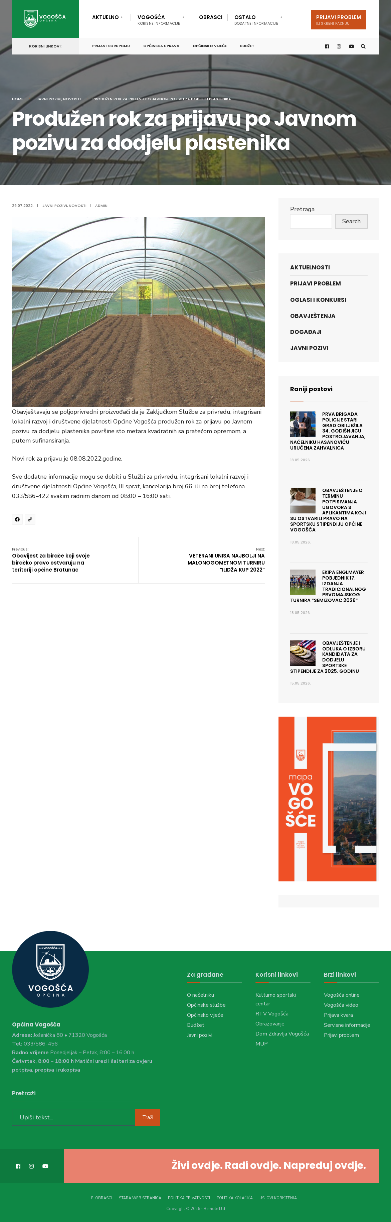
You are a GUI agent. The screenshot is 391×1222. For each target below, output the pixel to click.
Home (17, 99)
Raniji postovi (311, 389)
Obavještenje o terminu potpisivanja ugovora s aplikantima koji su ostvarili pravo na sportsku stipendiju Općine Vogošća (328, 510)
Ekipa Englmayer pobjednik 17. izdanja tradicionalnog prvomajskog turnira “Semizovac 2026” (328, 586)
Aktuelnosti (310, 267)
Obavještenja (313, 316)
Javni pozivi (49, 99)
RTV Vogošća (271, 1013)
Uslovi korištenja (278, 1198)
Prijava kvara (338, 1015)
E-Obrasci (101, 1198)
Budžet (247, 45)
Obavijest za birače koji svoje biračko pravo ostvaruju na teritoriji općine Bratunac (51, 559)
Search (351, 221)
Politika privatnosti (189, 1198)
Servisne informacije (347, 1025)
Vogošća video (341, 1005)
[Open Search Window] (363, 46)
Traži (147, 1117)
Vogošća (159, 20)
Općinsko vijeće (210, 45)
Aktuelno (105, 17)
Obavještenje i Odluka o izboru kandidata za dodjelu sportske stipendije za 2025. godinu (328, 657)
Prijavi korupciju (111, 45)
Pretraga (302, 209)
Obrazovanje (269, 1023)
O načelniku (200, 995)
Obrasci (210, 17)
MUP (261, 1044)
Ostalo (256, 20)
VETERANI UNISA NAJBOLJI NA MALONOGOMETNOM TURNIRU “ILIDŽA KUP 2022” (226, 559)
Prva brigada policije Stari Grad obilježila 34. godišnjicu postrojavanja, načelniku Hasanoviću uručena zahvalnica (328, 431)
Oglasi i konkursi (318, 300)
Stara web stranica (140, 1198)
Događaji (306, 332)
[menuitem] (111, 16)
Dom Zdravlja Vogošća (282, 1033)
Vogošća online (342, 995)
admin (101, 205)
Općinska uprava (161, 45)
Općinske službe (206, 1005)
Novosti (72, 99)
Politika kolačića (235, 1198)
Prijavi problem (338, 20)
